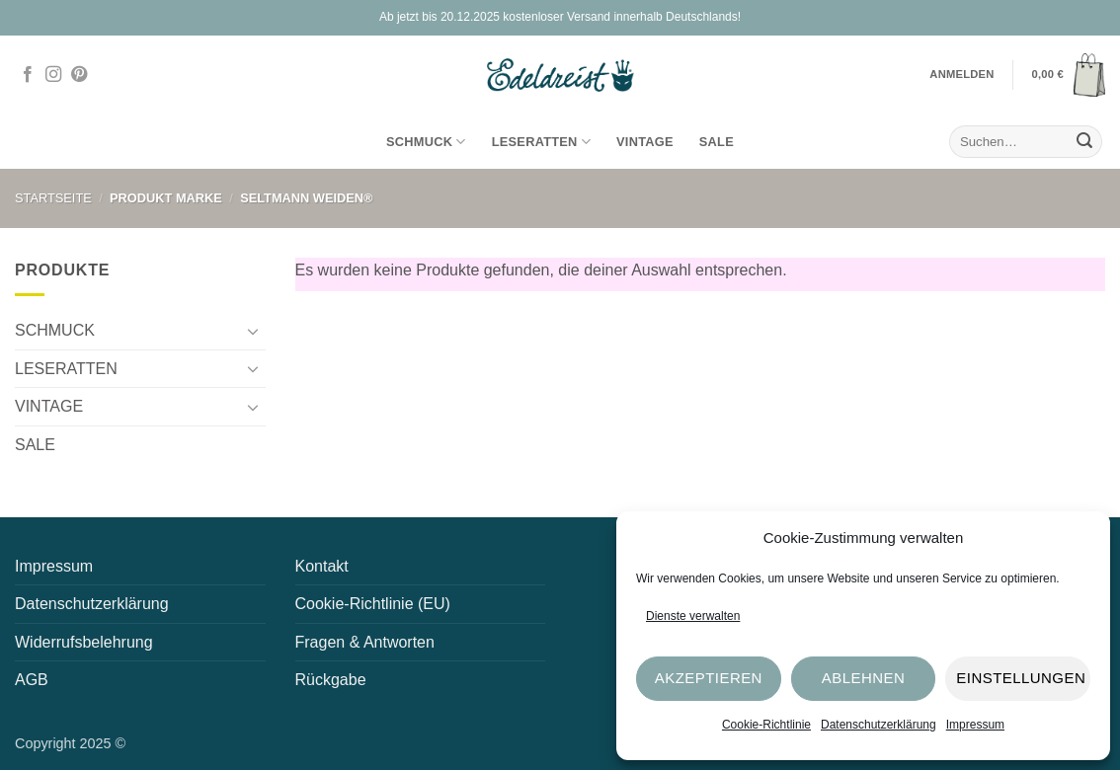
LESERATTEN (541, 141)
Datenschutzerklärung (878, 725)
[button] (1068, 75)
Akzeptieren (708, 677)
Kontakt (322, 566)
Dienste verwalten (693, 616)
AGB (31, 679)
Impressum (975, 725)
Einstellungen (1020, 677)
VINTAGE (645, 141)
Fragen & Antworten (365, 642)
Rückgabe (330, 679)
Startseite (53, 198)
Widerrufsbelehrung (84, 642)
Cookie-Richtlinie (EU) (372, 603)
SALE (716, 141)
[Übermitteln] (1084, 142)
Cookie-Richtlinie (766, 725)
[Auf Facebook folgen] (28, 75)
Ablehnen (863, 677)
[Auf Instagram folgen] (53, 75)
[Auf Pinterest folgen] (79, 75)
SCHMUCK (426, 141)
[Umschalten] (254, 331)
